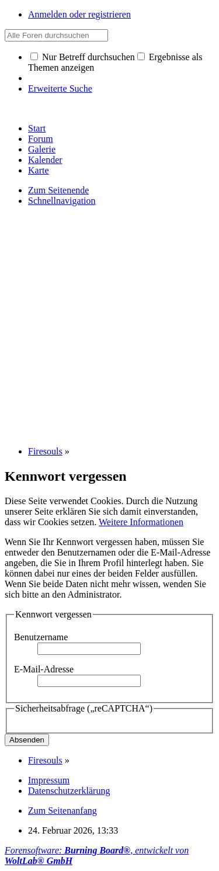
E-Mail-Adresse (44, 669)
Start (37, 128)
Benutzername (41, 637)
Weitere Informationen (141, 522)
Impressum (48, 780)
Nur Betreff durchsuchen (82, 57)
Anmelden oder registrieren (79, 14)
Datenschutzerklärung (69, 791)
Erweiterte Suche (60, 88)
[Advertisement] (109, 325)
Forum (40, 139)
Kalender (45, 160)
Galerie (41, 149)
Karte (38, 170)
